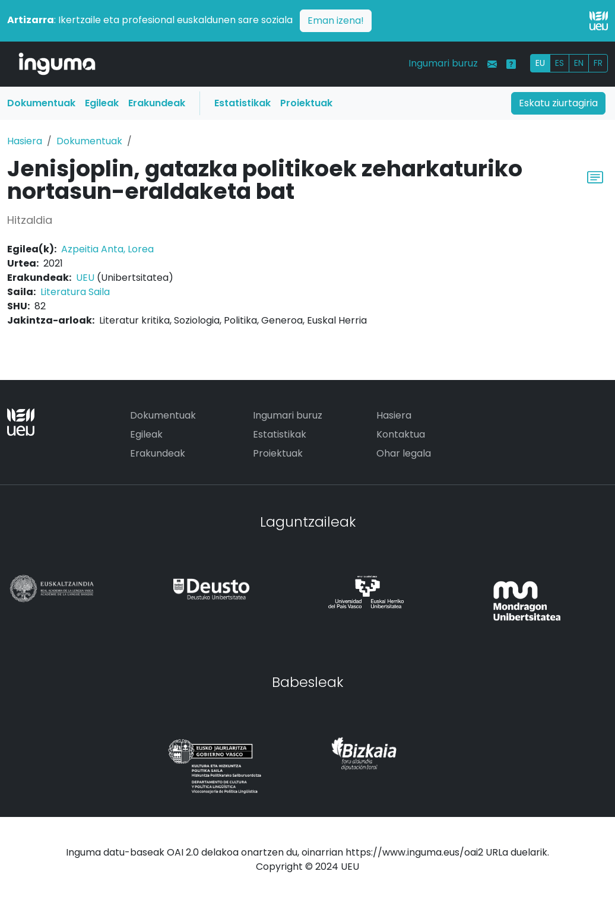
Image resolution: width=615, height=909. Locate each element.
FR (598, 63)
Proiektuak (306, 103)
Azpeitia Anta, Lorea (107, 249)
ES (559, 63)
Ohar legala (403, 453)
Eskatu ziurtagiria (558, 103)
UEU (85, 277)
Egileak (102, 103)
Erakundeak (156, 103)
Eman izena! (336, 20)
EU (540, 63)
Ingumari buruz (443, 63)
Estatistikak (242, 103)
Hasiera (24, 141)
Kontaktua (400, 434)
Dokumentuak (41, 103)
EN (579, 63)
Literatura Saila (75, 292)
